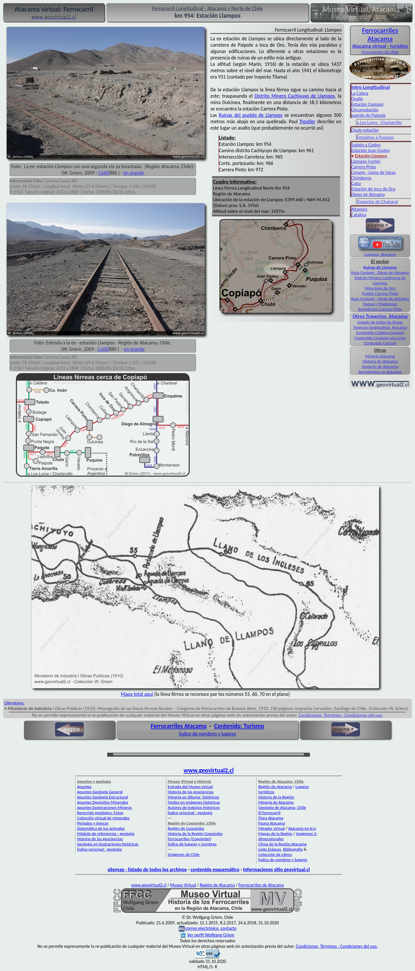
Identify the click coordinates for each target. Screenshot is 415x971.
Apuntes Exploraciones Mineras (104, 807)
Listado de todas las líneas (380, 322)
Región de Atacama (275, 786)
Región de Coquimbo (186, 828)
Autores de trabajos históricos (194, 807)
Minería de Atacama (275, 802)
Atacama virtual (369, 46)
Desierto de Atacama (380, 366)
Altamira (359, 209)
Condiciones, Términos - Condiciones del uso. (341, 715)
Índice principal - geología (99, 849)
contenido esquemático (215, 869)
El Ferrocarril (269, 812)
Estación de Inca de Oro (373, 189)
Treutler (307, 121)
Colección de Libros (275, 854)
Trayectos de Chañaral (377, 201)
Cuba (356, 183)
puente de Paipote (368, 115)
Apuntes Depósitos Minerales (102, 802)
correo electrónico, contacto (210, 928)
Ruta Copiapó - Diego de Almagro (380, 272)
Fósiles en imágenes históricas (194, 802)
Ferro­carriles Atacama (380, 34)
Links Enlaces (269, 849)
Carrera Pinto (363, 167)
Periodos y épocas (92, 823)
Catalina (358, 214)
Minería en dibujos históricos (193, 797)
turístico (399, 46)
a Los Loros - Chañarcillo (379, 122)
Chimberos (361, 178)
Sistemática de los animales (101, 828)
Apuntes (84, 786)
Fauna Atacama (271, 823)
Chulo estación (365, 130)
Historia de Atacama (380, 361)
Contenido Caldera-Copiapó (380, 332)
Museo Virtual (183, 885)
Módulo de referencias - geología (105, 833)
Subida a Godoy (366, 145)
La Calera (359, 93)
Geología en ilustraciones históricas (107, 844)
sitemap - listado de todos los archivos (147, 869)
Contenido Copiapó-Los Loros (379, 337)
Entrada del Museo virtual (190, 786)
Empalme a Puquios (375, 137)
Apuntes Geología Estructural (102, 797)
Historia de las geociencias (100, 838)
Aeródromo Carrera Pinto (380, 309)
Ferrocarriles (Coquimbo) (189, 838)
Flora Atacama (270, 818)
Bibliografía (293, 849)
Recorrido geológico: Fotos (100, 812)
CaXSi (103, 173)
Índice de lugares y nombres (192, 844)
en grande (134, 173)
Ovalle (357, 98)
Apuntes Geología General (100, 791)
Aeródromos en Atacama (380, 371)
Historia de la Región (276, 797)
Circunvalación (365, 109)
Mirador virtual (271, 828)
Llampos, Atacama (380, 254)
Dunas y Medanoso (380, 303)
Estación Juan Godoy (370, 150)
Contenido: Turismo (239, 726)
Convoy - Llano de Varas (373, 172)
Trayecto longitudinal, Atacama (380, 327)
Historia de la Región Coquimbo (195, 833)
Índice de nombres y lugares (207, 734)
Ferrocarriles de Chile (380, 52)
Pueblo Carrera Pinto (380, 293)
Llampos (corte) (366, 161)
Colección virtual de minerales (103, 818)
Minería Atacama (380, 356)
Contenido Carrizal (380, 343)
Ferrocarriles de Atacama (261, 885)
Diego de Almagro (368, 194)
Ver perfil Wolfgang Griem (207, 935)
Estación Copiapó (367, 104)
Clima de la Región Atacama (282, 844)
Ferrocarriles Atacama (179, 726)
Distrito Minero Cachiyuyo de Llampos (295, 96)
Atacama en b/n (302, 828)
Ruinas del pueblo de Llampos (250, 115)
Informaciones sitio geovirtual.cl (276, 869)
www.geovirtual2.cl (209, 770)
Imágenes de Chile (184, 854)
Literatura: (14, 703)
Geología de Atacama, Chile (282, 807)
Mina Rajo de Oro (380, 288)
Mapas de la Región (275, 833)
